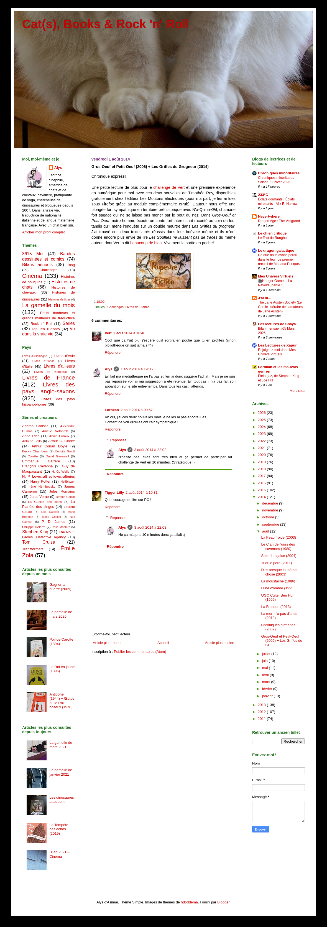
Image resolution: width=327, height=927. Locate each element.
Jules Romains (62, 491)
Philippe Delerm (33, 527)
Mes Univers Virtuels (275, 276)
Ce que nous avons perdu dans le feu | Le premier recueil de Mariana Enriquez (279, 259)
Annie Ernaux (59, 436)
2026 (262, 413)
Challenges (115, 307)
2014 (262, 497)
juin (265, 661)
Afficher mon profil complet (43, 232)
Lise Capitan (50, 511)
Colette (32, 456)
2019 (262, 462)
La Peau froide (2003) (278, 537)
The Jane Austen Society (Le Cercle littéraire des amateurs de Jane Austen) (280, 306)
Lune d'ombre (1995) (277, 588)
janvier (268, 696)
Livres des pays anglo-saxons (48, 387)
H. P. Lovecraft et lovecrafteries (48, 476)
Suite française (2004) (278, 556)
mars (266, 682)
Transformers (33, 549)
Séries (69, 323)
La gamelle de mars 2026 (60, 614)
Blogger (223, 902)
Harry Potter (40, 481)
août (266, 531)
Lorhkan (112, 410)
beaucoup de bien (146, 243)
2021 (262, 448)
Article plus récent (107, 643)
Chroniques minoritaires (279, 173)
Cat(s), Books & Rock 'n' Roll (105, 24)
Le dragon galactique (276, 250)
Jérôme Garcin (65, 496)
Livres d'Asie (64, 356)
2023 (262, 434)
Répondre (113, 352)
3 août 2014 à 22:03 (150, 527)
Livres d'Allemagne (34, 356)
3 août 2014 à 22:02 (150, 450)
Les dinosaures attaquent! (61, 799)
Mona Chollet (51, 516)
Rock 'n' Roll (41, 324)
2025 (262, 420)
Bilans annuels (37, 264)
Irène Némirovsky (42, 486)
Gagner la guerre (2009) (60, 586)
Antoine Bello (32, 441)
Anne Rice (30, 436)
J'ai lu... (264, 298)
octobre (268, 517)
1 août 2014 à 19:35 (137, 369)
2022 (262, 441)
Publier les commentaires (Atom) (140, 652)
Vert (108, 333)
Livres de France (137, 307)
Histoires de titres (59, 299)
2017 (262, 476)
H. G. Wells (60, 471)
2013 (262, 705)
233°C (263, 195)
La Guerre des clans (45, 501)
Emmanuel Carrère (41, 461)
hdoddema (189, 902)
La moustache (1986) (278, 581)
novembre (270, 510)
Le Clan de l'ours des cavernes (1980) (278, 546)
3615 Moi (32, 253)
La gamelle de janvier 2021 (60, 772)
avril (266, 675)
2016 (262, 483)
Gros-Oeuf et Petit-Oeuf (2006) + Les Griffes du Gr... (281, 640)
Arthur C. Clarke (61, 441)
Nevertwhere (269, 216)
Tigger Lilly (114, 492)
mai (265, 668)
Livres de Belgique (50, 371)
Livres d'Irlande (43, 361)
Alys (108, 369)
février (267, 689)
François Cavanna (37, 466)
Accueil (163, 643)
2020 (262, 455)
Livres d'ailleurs (59, 366)
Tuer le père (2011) (276, 563)
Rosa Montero (61, 527)
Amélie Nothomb (55, 431)
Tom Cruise (38, 542)
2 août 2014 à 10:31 (142, 492)
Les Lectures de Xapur (277, 345)
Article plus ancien (219, 643)
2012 (262, 712)
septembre (271, 524)
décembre (270, 503)
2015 (262, 490)
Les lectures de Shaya (277, 324)
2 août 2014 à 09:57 (137, 410)
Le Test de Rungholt (273, 238)
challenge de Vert (169, 187)
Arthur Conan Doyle (49, 446)
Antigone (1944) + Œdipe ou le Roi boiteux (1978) (61, 700)
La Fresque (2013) (276, 607)
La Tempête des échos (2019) (58, 829)
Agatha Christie (35, 426)
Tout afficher (297, 391)
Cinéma (32, 276)
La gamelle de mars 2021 (60, 744)
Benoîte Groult (65, 451)
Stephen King (35, 531)
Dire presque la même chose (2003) (279, 572)
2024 (262, 427)
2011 (262, 719)
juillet (266, 654)
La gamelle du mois (48, 305)
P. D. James (53, 521)
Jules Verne (39, 497)
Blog (71, 265)
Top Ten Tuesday (46, 329)
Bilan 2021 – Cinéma (59, 854)
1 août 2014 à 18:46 (129, 333)
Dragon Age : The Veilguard (279, 221)
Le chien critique (272, 233)
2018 (262, 469)
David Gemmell (57, 456)
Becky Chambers (35, 451)
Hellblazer (67, 481)
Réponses (118, 440)
